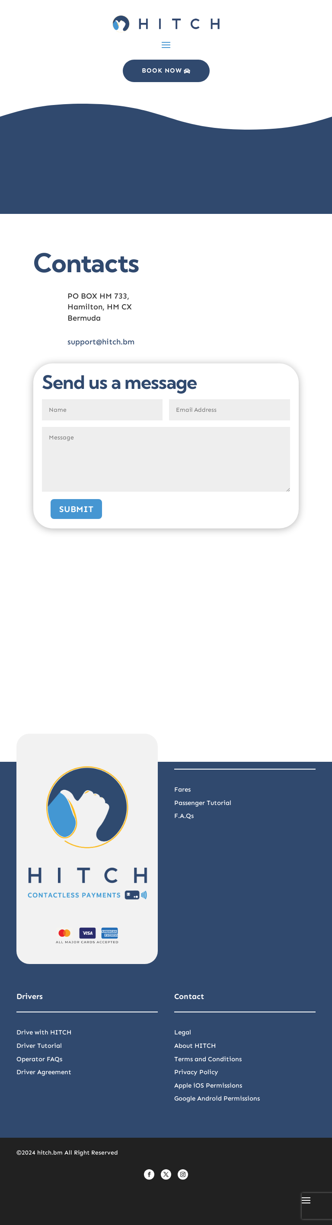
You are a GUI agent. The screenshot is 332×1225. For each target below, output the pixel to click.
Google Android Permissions (217, 1098)
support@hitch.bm (100, 342)
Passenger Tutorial (202, 803)
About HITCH (195, 1046)
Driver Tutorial (39, 1046)
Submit (76, 509)
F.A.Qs (184, 816)
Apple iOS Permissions (208, 1085)
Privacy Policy (196, 1072)
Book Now (162, 70)
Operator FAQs (39, 1059)
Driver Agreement (43, 1072)
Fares (182, 789)
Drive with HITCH (43, 1032)
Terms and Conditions (208, 1059)
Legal (182, 1032)
